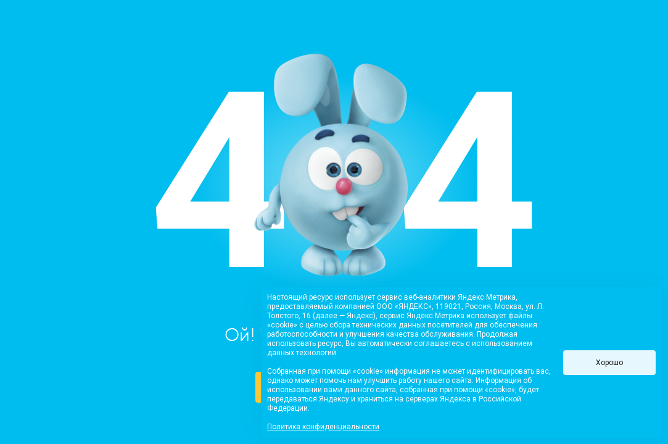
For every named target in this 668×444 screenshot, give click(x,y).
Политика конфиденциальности (323, 426)
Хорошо (609, 362)
